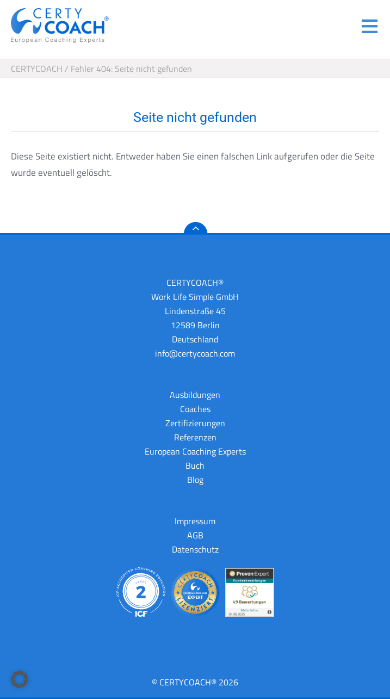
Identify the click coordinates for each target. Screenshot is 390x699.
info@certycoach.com (195, 353)
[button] (19, 679)
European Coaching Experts (195, 451)
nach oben (195, 227)
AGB (195, 535)
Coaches (195, 408)
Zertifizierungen (195, 423)
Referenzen (195, 437)
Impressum (195, 521)
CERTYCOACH (37, 68)
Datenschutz (195, 549)
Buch (195, 465)
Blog (195, 479)
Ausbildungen (195, 394)
